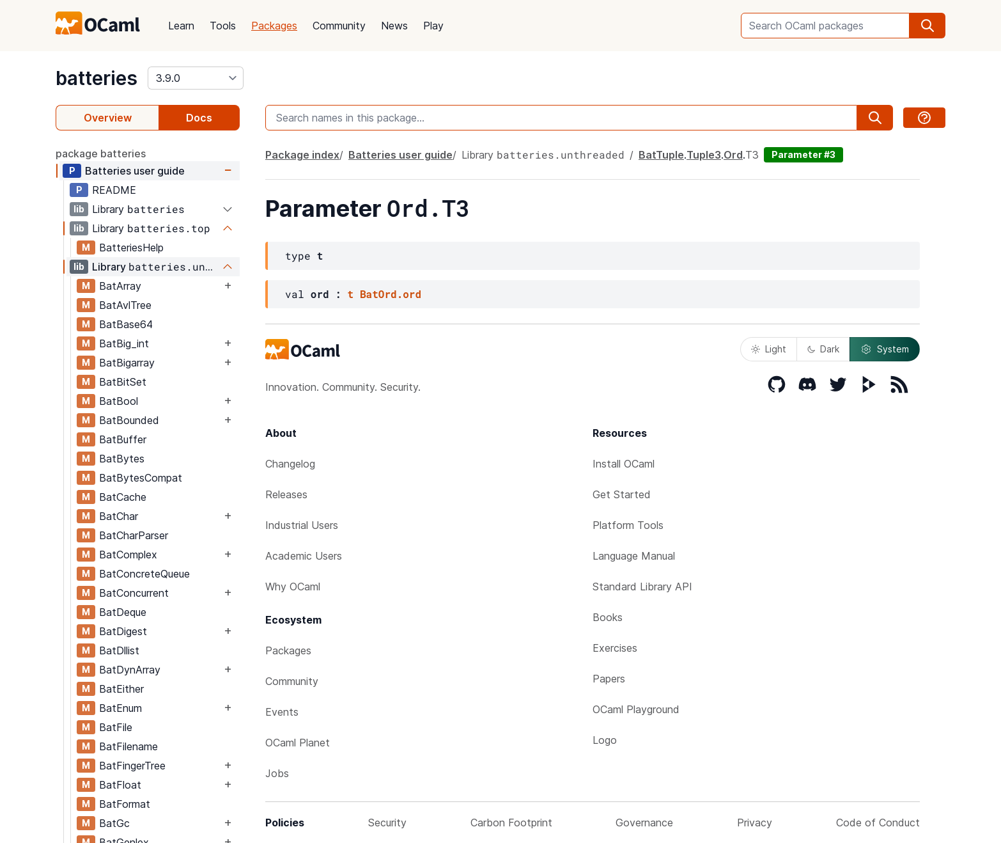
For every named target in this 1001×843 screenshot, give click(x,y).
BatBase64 (126, 324)
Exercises (615, 648)
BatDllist (119, 650)
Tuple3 (704, 154)
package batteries (101, 153)
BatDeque (122, 612)
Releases (286, 494)
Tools (223, 25)
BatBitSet (122, 381)
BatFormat (124, 804)
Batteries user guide (135, 170)
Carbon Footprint (511, 822)
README (114, 190)
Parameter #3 (803, 154)
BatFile (115, 727)
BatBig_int (124, 343)
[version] (196, 78)
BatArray (120, 286)
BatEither (121, 688)
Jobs (277, 773)
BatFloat (120, 784)
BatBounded (129, 420)
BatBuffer (122, 439)
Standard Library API (642, 586)
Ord (733, 154)
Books (608, 617)
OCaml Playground (636, 709)
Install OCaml (624, 463)
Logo (605, 740)
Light (768, 348)
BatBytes (121, 458)
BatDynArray (129, 669)
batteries (96, 78)
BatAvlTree (125, 305)
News (394, 25)
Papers (609, 678)
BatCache (122, 497)
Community (339, 25)
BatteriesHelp (131, 247)
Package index (302, 154)
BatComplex (128, 554)
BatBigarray (127, 362)
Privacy (754, 822)
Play (433, 25)
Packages (274, 25)
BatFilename (128, 746)
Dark (823, 348)
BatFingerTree (132, 765)
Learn (181, 25)
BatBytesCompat (140, 477)
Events (282, 711)
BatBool (118, 401)
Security (387, 822)
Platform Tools (628, 525)
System (884, 349)
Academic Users (303, 555)
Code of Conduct (878, 822)
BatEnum (120, 708)
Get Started (622, 494)
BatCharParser (133, 535)
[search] (927, 25)
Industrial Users (301, 525)
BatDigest (123, 631)
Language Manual (634, 555)
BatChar (118, 516)
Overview (108, 117)
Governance (644, 822)
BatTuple (661, 154)
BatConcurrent (134, 593)
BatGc (114, 823)
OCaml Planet (297, 742)
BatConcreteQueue (144, 573)
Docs (199, 117)
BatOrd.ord (390, 294)
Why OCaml (292, 586)
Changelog (290, 463)
